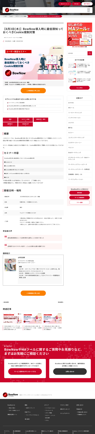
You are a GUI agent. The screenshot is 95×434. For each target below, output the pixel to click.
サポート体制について (14, 410)
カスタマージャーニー (75, 143)
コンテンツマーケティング (76, 137)
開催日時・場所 (40, 119)
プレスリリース (49, 410)
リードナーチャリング (75, 113)
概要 (10, 119)
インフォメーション (50, 408)
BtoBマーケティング (74, 152)
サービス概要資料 (79, 197)
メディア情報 (48, 413)
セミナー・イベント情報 (13, 24)
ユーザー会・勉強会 (18, 37)
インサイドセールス (74, 118)
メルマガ (71, 123)
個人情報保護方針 (17, 432)
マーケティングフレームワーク (77, 164)
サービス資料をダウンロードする (25, 371)
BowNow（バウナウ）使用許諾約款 (80, 432)
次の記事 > (61, 302)
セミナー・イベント (50, 415)
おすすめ (71, 103)
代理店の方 (79, 409)
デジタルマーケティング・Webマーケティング (79, 158)
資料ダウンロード (65, 409)
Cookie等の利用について (31, 432)
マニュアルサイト (65, 413)
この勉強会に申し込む (33, 91)
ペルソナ (71, 147)
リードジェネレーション (75, 179)
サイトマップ (7, 432)
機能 (26, 405)
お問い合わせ (70, 371)
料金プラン (28, 412)
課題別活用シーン (12, 414)
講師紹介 (10, 124)
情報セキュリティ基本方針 (47, 432)
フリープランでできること (32, 415)
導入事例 (27, 419)
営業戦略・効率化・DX (75, 174)
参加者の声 (25, 124)
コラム (47, 420)
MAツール (71, 108)
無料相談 (79, 193)
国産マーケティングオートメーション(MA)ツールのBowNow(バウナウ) (36, 395)
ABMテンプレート (30, 408)
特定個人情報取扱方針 (63, 432)
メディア (46, 405)
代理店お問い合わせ (82, 412)
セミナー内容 (25, 119)
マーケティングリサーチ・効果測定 (79, 169)
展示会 (70, 128)
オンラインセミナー (9, 37)
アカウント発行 (64, 405)
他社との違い (12, 408)
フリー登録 (79, 202)
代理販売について (82, 414)
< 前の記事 (6, 302)
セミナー (71, 133)
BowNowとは (11, 405)
